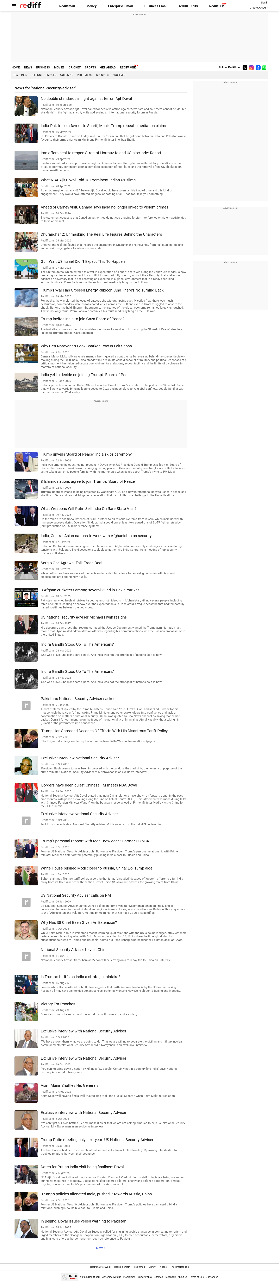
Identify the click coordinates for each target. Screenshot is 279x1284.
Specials (102, 74)
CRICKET (75, 67)
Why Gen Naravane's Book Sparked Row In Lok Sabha (86, 346)
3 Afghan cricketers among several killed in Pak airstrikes (90, 590)
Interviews (84, 74)
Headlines (20, 74)
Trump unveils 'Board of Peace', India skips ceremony (86, 454)
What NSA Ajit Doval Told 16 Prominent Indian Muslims (88, 180)
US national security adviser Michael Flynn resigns (84, 617)
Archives (119, 74)
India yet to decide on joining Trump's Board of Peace (86, 375)
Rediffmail (67, 6)
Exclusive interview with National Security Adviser (83, 1031)
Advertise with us (111, 1276)
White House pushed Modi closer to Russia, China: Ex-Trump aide (96, 868)
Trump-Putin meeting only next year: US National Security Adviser (97, 1140)
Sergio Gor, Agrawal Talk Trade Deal (71, 563)
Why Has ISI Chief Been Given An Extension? (79, 922)
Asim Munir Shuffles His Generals (69, 1085)
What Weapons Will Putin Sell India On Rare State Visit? (88, 508)
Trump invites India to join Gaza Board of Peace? (82, 319)
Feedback (170, 1276)
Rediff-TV (216, 6)
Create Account (259, 7)
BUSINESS (43, 67)
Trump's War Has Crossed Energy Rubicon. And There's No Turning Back (102, 290)
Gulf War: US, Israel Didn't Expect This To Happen (83, 261)
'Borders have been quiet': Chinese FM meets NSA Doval (89, 785)
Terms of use (196, 1276)
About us (182, 1276)
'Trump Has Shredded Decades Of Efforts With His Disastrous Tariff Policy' (104, 731)
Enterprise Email (120, 6)
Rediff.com (94, 1276)
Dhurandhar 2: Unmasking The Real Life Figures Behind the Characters (101, 234)
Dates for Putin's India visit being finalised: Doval (82, 1167)
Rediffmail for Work (100, 1267)
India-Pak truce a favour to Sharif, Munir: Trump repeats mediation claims (104, 126)
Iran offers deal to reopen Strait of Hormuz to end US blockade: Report (101, 153)
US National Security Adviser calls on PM (76, 895)
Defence (36, 74)
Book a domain (122, 1267)
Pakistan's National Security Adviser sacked (78, 699)
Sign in (264, 2)
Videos (163, 1267)
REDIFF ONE (128, 67)
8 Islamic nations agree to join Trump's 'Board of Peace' (88, 481)
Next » (100, 1248)
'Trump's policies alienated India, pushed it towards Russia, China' (96, 1194)
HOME (16, 67)
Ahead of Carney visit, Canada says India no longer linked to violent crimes (104, 207)
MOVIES (59, 67)
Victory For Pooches (58, 1004)
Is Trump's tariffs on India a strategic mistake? (80, 977)
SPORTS (90, 67)
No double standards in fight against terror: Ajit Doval (86, 98)
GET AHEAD (108, 67)
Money (91, 6)
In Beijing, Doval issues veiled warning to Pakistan (83, 1221)
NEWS (28, 67)
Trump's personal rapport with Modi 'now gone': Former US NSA (95, 841)
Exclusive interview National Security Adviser (79, 814)
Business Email (156, 6)
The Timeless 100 (179, 1267)
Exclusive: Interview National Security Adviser (80, 758)
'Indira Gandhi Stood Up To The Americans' (77, 644)
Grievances (212, 1276)
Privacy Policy (144, 1276)
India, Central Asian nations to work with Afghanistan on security (96, 536)
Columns (66, 74)
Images (51, 74)
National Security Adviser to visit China (74, 949)
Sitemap (158, 1276)
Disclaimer (129, 1276)
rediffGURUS (188, 6)
